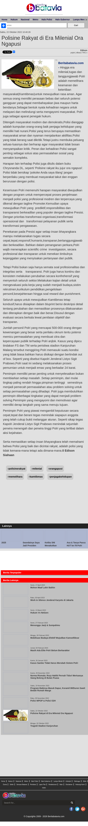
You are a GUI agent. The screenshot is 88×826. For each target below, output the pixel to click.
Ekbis (84, 781)
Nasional (25, 19)
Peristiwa (33, 784)
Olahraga (77, 781)
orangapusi (55, 468)
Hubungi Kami (80, 784)
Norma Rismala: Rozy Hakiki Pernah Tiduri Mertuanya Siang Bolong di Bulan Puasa (56, 676)
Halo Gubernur (62, 19)
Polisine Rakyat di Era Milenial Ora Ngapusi (51, 713)
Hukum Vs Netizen (39, 613)
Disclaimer (69, 784)
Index (44, 788)
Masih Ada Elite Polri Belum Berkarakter (50, 650)
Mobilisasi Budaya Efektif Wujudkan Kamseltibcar (55, 638)
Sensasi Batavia (22, 784)
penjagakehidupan (61, 476)
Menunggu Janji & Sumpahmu (45, 625)
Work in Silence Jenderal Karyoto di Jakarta (51, 600)
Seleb (12, 784)
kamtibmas (36, 476)
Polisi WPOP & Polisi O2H (43, 701)
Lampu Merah (58, 781)
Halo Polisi (47, 19)
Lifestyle (68, 781)
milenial (37, 468)
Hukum (14, 19)
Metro (35, 19)
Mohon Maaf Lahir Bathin (43, 587)
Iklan (61, 784)
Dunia (5, 784)
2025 (3, 542)
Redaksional (52, 784)
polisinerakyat (17, 468)
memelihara (15, 476)
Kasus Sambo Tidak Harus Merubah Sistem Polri (54, 663)
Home (4, 19)
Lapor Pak (42, 784)
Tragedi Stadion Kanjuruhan (44, 726)
